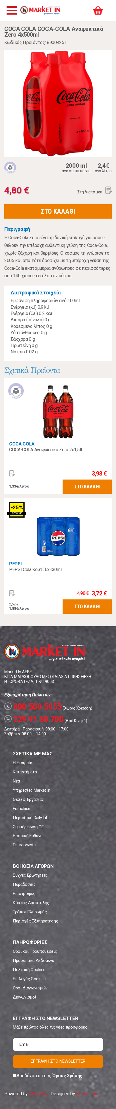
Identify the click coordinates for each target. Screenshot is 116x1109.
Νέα (16, 781)
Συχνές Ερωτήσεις (30, 875)
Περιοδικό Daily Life (31, 817)
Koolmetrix (86, 1093)
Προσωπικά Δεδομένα (33, 960)
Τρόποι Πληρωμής (30, 911)
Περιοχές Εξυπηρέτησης (35, 921)
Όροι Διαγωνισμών (30, 988)
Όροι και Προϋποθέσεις (35, 951)
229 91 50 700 (34, 719)
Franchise (21, 808)
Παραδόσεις (24, 884)
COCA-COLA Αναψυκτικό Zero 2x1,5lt (45, 449)
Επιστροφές (24, 893)
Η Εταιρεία (22, 762)
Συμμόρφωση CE (28, 826)
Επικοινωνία (24, 844)
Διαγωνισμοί (24, 997)
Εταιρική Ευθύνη (27, 835)
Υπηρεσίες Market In (31, 790)
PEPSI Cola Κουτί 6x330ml (35, 569)
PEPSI (15, 564)
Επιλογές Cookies (29, 978)
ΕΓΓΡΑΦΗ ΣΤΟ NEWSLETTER (58, 1061)
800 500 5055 (33, 706)
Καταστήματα (25, 772)
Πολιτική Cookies (29, 969)
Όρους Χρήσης (67, 1075)
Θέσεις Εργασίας (28, 799)
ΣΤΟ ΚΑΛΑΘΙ (58, 211)
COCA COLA (22, 444)
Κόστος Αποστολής (31, 902)
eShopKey (38, 1093)
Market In (40, 10)
